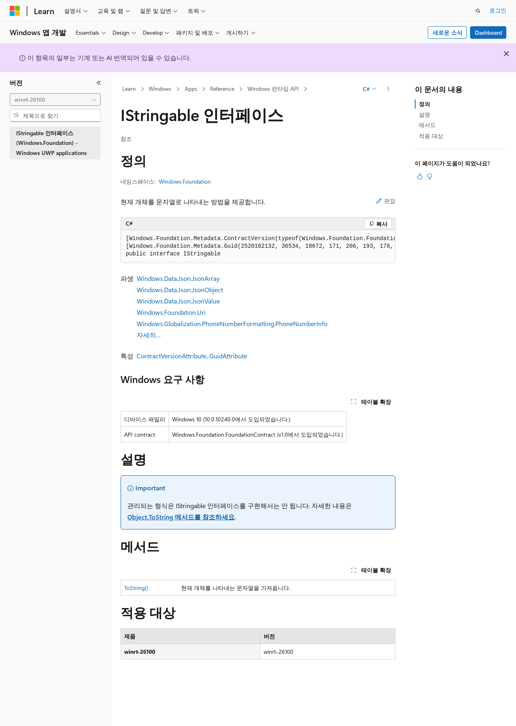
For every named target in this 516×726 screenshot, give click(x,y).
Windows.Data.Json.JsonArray (178, 278)
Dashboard (488, 32)
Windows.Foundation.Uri (171, 312)
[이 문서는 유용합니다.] (419, 176)
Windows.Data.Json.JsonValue (178, 301)
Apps (191, 88)
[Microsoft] (15, 11)
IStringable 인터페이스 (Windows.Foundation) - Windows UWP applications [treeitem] (51, 143)
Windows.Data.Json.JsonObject (180, 289)
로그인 (497, 10)
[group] (258, 246)
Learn (129, 88)
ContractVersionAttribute (171, 355)
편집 (385, 201)
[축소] (98, 82)
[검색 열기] (478, 11)
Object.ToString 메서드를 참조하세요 (181, 517)
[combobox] (55, 99)
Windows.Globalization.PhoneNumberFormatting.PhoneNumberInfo (232, 323)
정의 (424, 104)
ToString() (136, 588)
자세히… (149, 335)
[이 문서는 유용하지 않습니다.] (429, 176)
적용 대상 (431, 136)
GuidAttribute (228, 355)
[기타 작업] (388, 89)
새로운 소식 (447, 32)
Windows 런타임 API (273, 88)
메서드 (427, 125)
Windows (160, 88)
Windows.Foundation (185, 181)
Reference (222, 88)
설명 (424, 114)
